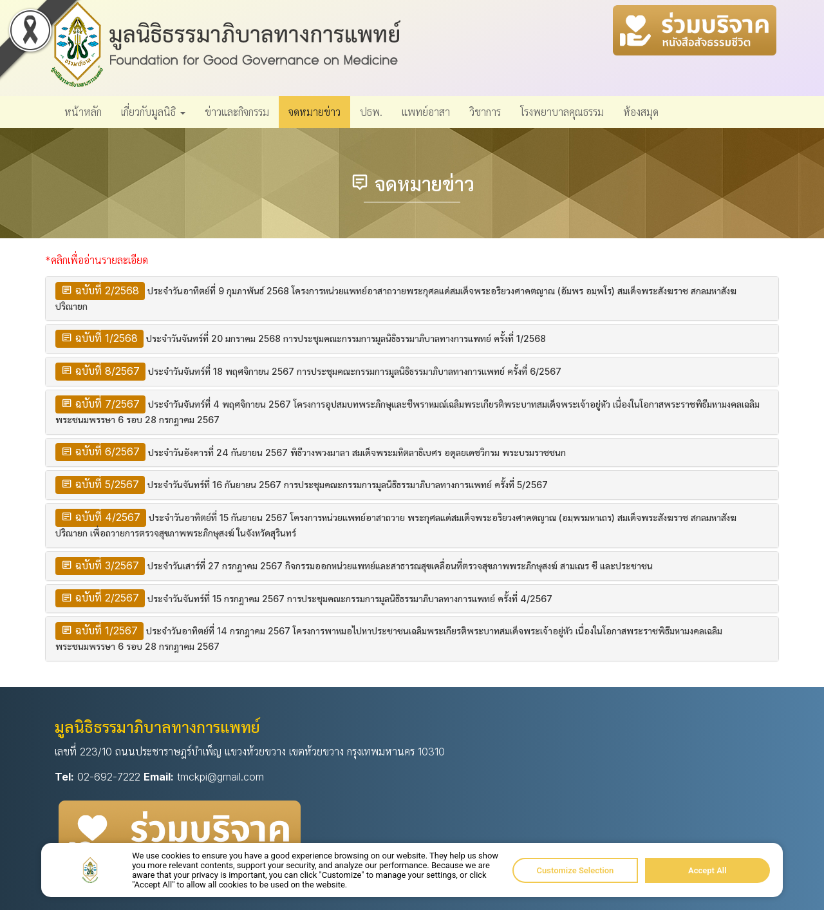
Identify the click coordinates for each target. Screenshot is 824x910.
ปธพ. (371, 112)
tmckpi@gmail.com (220, 776)
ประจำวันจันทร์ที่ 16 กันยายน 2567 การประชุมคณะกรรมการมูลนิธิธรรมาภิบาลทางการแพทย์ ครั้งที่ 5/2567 (347, 484)
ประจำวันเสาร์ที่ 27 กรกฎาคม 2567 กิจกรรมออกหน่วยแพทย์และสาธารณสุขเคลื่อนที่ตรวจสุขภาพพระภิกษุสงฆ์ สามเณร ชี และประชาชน (400, 565)
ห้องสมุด (641, 112)
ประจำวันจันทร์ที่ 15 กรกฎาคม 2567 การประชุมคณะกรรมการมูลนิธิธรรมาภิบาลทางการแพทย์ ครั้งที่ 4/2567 (349, 598)
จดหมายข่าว (314, 112)
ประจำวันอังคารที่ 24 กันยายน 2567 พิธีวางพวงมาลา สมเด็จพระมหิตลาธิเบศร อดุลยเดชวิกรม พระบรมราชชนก (357, 452)
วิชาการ (485, 112)
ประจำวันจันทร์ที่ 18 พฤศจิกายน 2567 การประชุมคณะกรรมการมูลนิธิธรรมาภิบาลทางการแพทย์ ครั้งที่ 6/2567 (354, 371)
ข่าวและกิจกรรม (237, 112)
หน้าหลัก (83, 112)
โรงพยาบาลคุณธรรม (562, 112)
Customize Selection (575, 870)
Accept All (707, 870)
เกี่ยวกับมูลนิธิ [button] (153, 112)
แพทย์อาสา (426, 112)
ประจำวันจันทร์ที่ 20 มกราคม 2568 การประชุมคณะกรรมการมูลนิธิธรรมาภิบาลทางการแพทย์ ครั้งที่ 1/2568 (346, 338)
